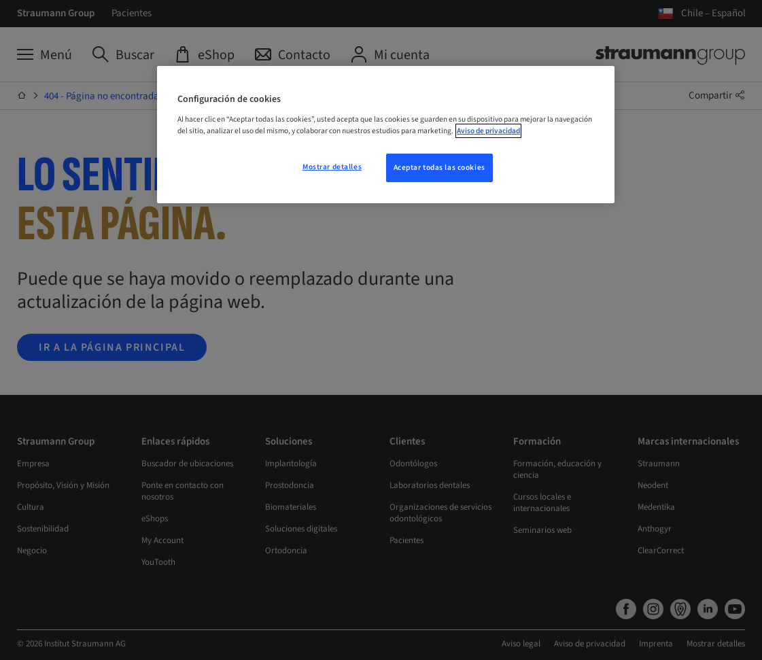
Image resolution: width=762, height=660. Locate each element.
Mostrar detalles (332, 167)
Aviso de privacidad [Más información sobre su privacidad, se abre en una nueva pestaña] (488, 131)
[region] (385, 134)
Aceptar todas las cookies (439, 167)
